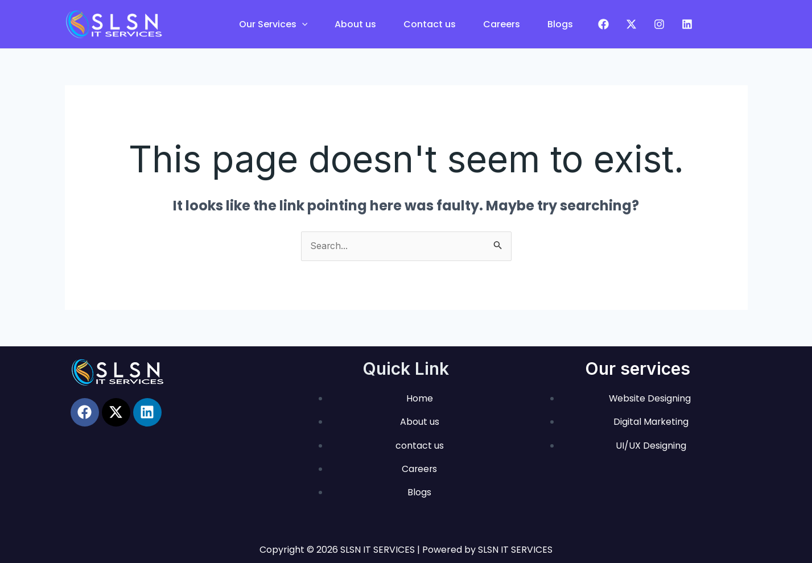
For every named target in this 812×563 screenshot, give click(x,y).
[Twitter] (631, 24)
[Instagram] (659, 24)
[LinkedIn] (687, 24)
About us (355, 24)
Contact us (429, 24)
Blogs (560, 24)
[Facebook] (603, 24)
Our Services (273, 24)
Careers (501, 24)
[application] (302, 24)
